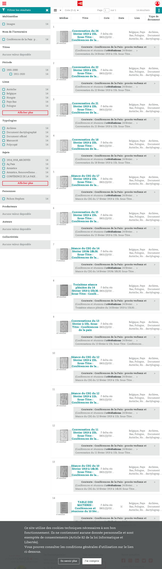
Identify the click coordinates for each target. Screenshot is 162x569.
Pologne (11, 106)
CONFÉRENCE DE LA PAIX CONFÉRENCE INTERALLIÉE (37, 177)
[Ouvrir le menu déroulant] (4, 4)
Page (100, 10)
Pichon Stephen (15, 199)
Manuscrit (12, 141)
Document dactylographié (22, 132)
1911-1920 (19, 74)
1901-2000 (12, 70)
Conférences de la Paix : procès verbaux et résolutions (37, 39)
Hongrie (11, 98)
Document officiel (17, 136)
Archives (11, 128)
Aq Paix (11, 164)
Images (11, 24)
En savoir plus (69, 561)
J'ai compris (92, 561)
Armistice (12, 168)
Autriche (11, 89)
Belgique (11, 94)
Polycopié (12, 145)
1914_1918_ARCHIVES (18, 160)
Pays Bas (11, 102)
